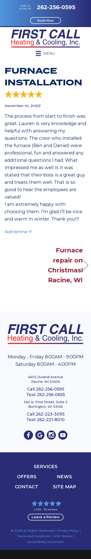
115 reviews (50, 509)
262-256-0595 (56, 7)
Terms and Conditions (33, 536)
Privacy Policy (67, 530)
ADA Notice (63, 536)
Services (46, 466)
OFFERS (26, 476)
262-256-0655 (51, 394)
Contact (26, 486)
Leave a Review (46, 517)
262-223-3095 (50, 414)
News (64, 476)
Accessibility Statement (45, 542)
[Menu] (45, 53)
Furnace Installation (43, 77)
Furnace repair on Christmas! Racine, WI (65, 265)
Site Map (64, 486)
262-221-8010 (51, 419)
